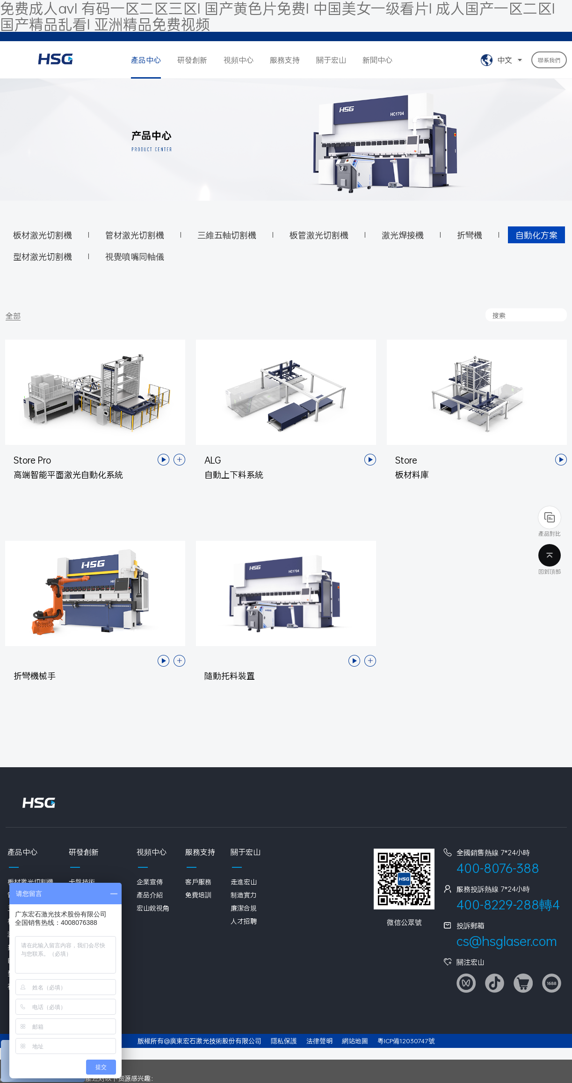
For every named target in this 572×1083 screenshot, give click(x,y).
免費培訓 (198, 894)
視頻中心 (238, 60)
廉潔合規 (244, 907)
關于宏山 (331, 60)
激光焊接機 (403, 234)
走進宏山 (244, 881)
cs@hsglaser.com (506, 941)
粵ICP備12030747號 (406, 1040)
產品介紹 (150, 894)
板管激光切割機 (319, 234)
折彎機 (469, 234)
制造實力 (244, 894)
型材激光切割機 (42, 256)
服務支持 (285, 60)
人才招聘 (244, 920)
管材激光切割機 (134, 234)
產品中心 (146, 60)
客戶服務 (198, 881)
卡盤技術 (82, 881)
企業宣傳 (150, 881)
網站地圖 (355, 1040)
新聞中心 (377, 60)
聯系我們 (549, 60)
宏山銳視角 (153, 907)
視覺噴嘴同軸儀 (134, 256)
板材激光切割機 (42, 234)
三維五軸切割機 (226, 234)
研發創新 (192, 60)
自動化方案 (536, 234)
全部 (13, 316)
